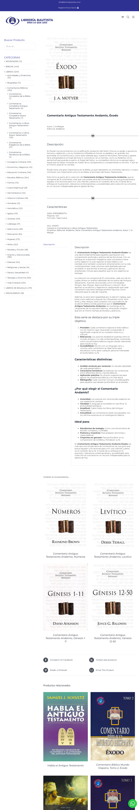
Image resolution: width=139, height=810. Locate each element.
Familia (10, 182)
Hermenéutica (14, 193)
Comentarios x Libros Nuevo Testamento (19, 134)
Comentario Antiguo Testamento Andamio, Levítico (112, 555)
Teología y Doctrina (16, 277)
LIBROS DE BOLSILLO (16, 288)
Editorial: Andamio (66, 230)
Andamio (60, 129)
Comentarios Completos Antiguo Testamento (18, 105)
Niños (10, 244)
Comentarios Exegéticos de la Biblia (19, 143)
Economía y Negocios (17, 167)
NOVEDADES (12, 61)
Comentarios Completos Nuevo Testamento (17, 115)
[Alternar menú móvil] (133, 17)
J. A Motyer (58, 126)
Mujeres (11, 239)
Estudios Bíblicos (15, 177)
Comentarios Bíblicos (17, 88)
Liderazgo (12, 224)
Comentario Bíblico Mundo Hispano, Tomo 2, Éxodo (112, 766)
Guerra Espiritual (15, 188)
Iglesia (10, 213)
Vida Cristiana (13, 283)
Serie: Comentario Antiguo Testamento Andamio (98, 230)
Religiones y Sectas (16, 267)
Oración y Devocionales (18, 255)
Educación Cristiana (16, 172)
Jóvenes (11, 218)
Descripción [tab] (49, 244)
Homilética (12, 208)
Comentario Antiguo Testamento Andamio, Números (65, 555)
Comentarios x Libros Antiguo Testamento (77, 228)
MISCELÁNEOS (13, 293)
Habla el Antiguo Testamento (65, 765)
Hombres (11, 203)
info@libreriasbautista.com (69, 2)
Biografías (12, 83)
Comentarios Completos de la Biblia (19, 95)
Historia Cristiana (15, 198)
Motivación (12, 234)
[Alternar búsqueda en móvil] (128, 17)
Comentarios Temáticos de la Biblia (19, 153)
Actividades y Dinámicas (19, 75)
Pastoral (11, 262)
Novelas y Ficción (15, 249)
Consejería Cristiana (16, 162)
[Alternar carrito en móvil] (122, 17)
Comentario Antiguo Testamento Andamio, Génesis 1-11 (65, 638)
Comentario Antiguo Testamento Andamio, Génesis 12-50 (113, 638)
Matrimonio (13, 229)
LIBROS (9, 71)
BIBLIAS (9, 66)
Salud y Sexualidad (16, 272)
